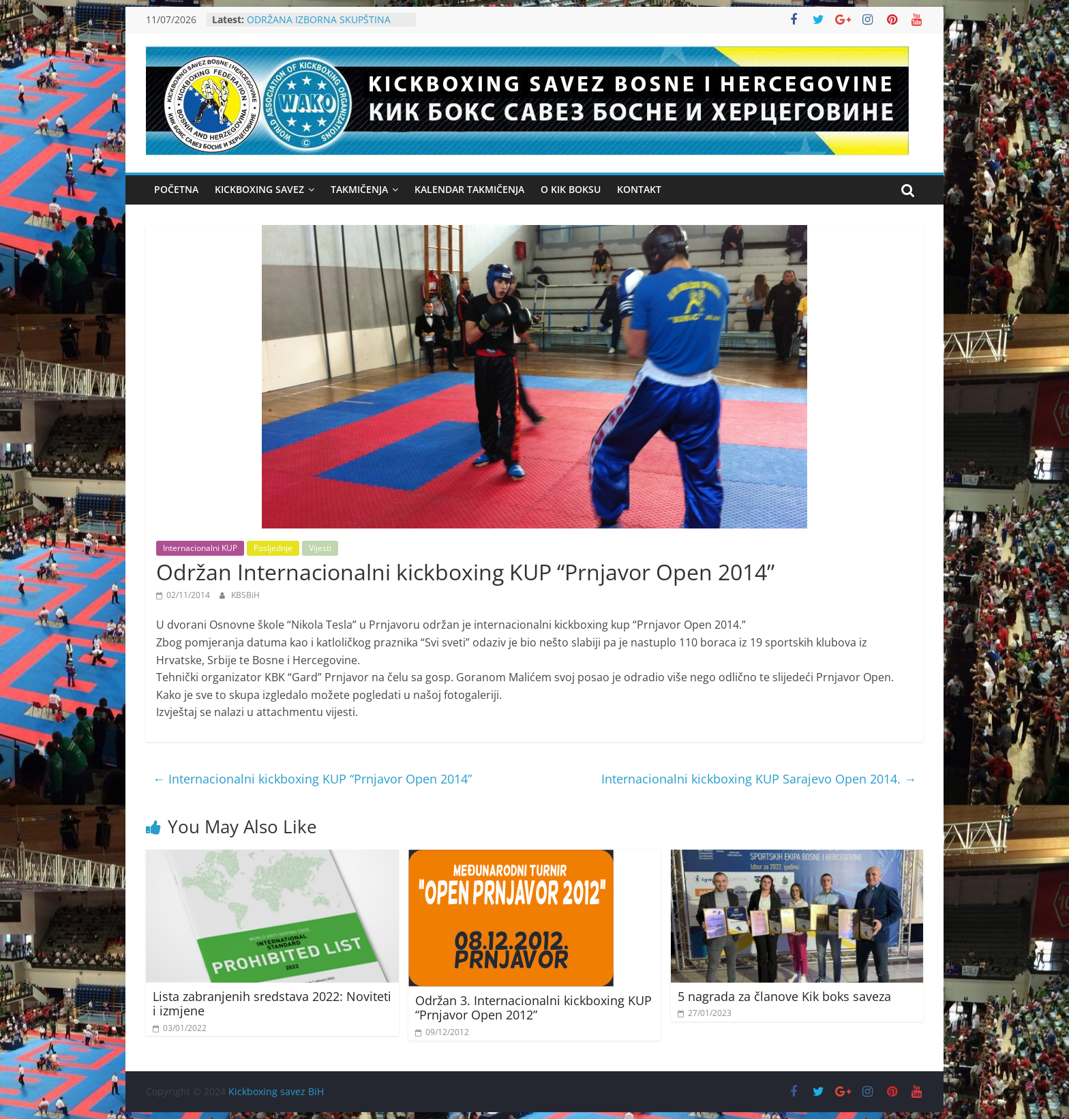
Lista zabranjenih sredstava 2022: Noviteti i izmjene (272, 1003)
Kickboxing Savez (259, 189)
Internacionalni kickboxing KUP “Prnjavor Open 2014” (312, 779)
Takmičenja (359, 189)
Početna (176, 189)
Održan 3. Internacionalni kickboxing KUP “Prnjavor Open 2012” (533, 1008)
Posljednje (273, 548)
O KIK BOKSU (571, 189)
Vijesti (320, 548)
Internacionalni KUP (200, 548)
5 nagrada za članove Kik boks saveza (784, 996)
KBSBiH (245, 595)
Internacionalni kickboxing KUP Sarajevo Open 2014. (758, 779)
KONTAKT (639, 189)
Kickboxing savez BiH (276, 1091)
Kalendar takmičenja (469, 189)
